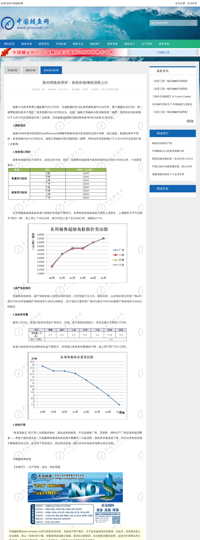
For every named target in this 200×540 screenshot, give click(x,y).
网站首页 (9, 43)
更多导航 (164, 43)
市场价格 (61, 43)
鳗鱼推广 (95, 43)
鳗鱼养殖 (112, 43)
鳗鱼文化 (78, 43)
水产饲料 (147, 43)
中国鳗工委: (163, 52)
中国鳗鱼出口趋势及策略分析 (168, 150)
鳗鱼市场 (26, 43)
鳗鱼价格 (31, 70)
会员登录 (192, 3)
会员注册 (180, 3)
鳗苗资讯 (44, 43)
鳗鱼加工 (129, 43)
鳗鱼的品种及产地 (162, 143)
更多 (190, 121)
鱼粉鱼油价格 (51, 70)
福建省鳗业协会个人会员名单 (168, 174)
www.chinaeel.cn (31, 531)
